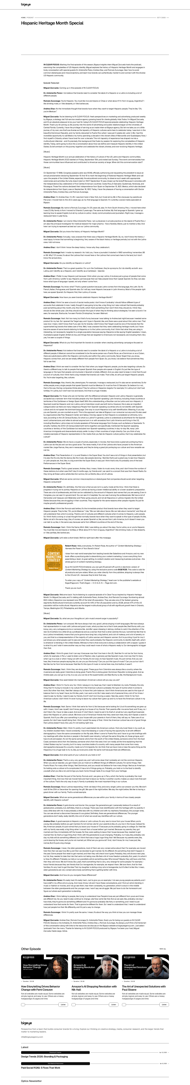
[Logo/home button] (26, 6)
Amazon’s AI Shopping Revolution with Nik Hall (94, 1003)
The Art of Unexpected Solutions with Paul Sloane (144, 1003)
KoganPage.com (72, 598)
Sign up (153, 1054)
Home (23, 20)
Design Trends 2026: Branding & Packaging (89, 1053)
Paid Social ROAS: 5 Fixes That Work (91, 1063)
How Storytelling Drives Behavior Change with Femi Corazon (40, 1003)
